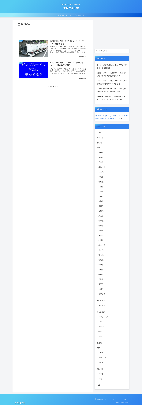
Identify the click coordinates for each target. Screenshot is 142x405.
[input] (112, 51)
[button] (127, 51)
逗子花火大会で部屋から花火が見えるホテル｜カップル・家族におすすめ (112, 98)
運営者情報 (99, 399)
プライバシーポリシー (111, 399)
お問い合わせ (124, 399)
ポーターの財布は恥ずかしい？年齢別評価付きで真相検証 (112, 66)
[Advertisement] (52, 31)
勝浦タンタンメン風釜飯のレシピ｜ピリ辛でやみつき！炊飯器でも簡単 (112, 74)
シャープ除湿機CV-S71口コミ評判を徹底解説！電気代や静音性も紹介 (111, 90)
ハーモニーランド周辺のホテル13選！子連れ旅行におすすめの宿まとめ (112, 82)
